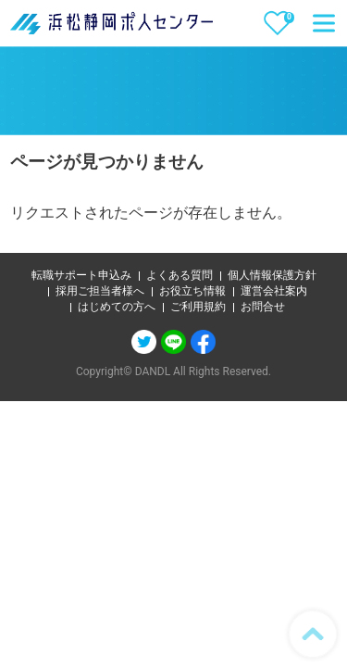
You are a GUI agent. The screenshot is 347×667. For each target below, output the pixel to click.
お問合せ (263, 306)
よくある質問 (179, 275)
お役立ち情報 (192, 290)
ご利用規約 (198, 306)
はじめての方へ (116, 306)
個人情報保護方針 (272, 275)
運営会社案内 (274, 290)
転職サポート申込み (81, 275)
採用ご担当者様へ (100, 290)
